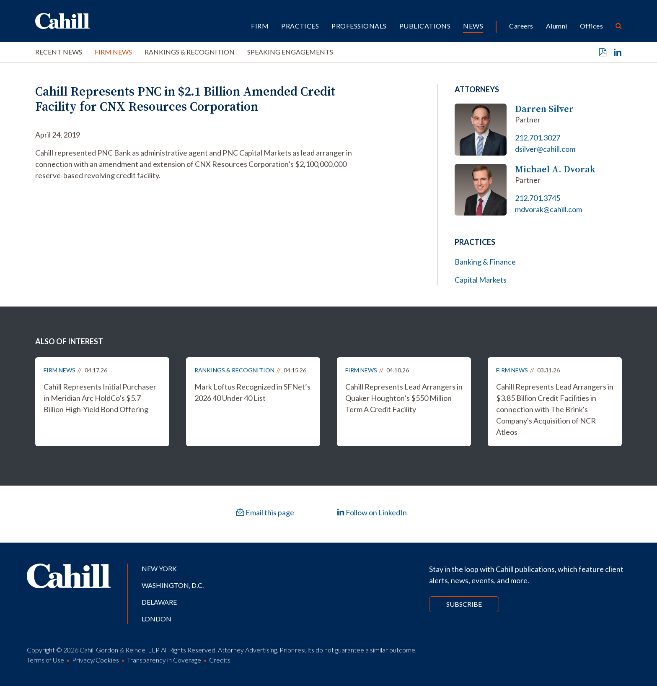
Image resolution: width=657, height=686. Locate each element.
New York (159, 568)
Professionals (358, 26)
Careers (521, 26)
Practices (300, 26)
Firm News (113, 52)
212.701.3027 (537, 137)
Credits (219, 660)
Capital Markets (481, 279)
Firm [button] (260, 26)
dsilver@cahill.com (545, 148)
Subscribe (464, 604)
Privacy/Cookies (95, 660)
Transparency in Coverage (164, 660)
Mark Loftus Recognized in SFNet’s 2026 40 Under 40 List (252, 392)
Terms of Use (45, 660)
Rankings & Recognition (190, 52)
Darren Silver (544, 109)
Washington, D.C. (173, 585)
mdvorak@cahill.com (548, 209)
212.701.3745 (537, 198)
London (156, 619)
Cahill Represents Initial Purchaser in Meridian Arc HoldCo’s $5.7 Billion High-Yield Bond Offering (100, 398)
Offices (591, 26)
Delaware (159, 602)
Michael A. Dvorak (555, 169)
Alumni (556, 26)
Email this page (265, 512)
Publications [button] (425, 26)
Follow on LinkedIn (372, 512)
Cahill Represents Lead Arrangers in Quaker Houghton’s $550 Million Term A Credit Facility (404, 398)
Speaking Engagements (290, 52)
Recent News (58, 52)
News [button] (473, 26)
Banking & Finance (485, 261)
